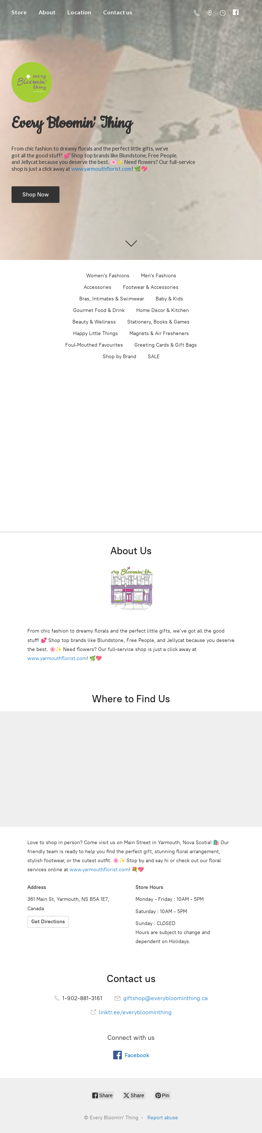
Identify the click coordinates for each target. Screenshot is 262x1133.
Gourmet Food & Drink (99, 310)
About (47, 12)
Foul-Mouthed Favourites (94, 345)
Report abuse (162, 1118)
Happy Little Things (95, 333)
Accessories (97, 287)
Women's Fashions (107, 276)
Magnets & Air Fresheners (159, 333)
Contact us (117, 12)
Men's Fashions (158, 276)
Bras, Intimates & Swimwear (111, 299)
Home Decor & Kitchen (162, 310)
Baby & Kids (169, 299)
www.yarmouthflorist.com (101, 169)
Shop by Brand (119, 356)
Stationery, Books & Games (158, 322)
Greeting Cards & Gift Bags (165, 345)
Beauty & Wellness (94, 322)
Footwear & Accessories (150, 287)
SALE (154, 356)
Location (79, 12)
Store (19, 12)
